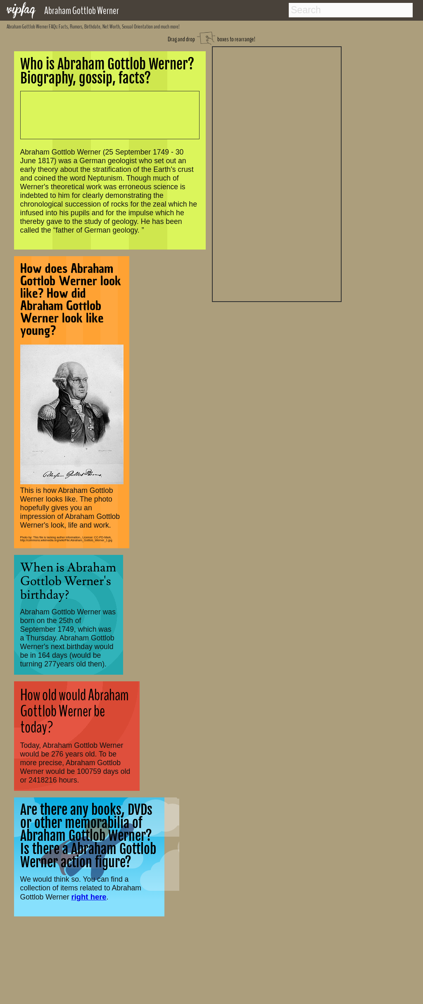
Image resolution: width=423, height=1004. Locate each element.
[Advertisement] (277, 173)
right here (88, 896)
